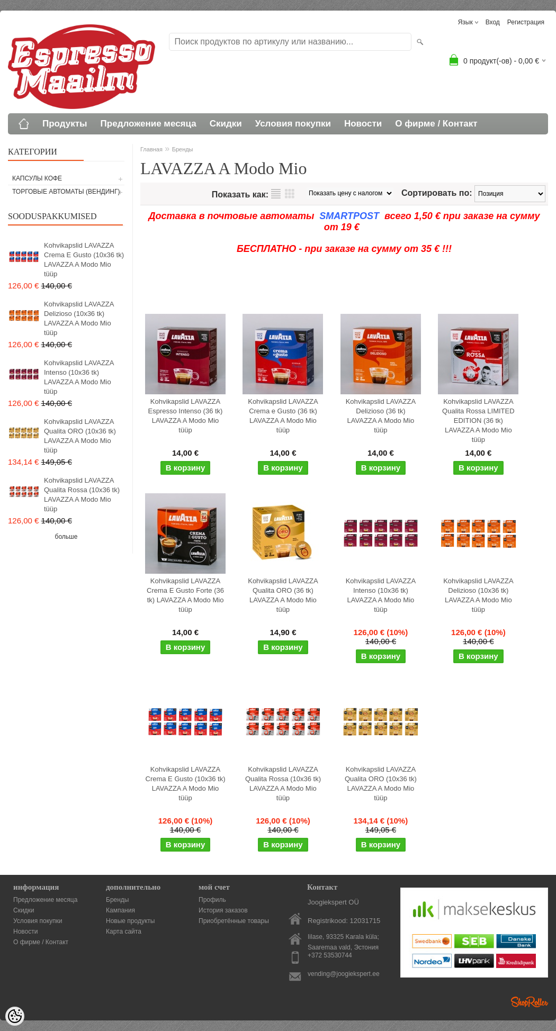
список (276, 193)
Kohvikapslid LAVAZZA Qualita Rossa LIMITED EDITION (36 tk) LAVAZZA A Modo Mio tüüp (478, 420)
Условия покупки (293, 124)
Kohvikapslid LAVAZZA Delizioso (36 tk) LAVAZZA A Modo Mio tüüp (381, 415)
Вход (493, 22)
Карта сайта (123, 931)
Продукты (64, 124)
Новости (363, 124)
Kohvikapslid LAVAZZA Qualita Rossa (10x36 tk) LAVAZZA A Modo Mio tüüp (82, 494)
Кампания (120, 910)
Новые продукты (130, 921)
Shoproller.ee (529, 1002)
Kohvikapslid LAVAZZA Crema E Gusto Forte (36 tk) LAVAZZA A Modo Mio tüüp (185, 595)
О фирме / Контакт (436, 124)
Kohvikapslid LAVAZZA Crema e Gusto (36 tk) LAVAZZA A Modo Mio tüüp (283, 415)
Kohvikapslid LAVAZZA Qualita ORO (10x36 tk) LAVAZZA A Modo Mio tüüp (80, 436)
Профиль (212, 899)
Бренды (182, 149)
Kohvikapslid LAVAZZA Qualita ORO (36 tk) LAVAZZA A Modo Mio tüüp (283, 595)
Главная (151, 149)
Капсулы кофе (37, 178)
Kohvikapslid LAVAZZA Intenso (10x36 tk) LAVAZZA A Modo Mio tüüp (79, 377)
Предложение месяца (148, 124)
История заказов (223, 910)
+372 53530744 (330, 955)
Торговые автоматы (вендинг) (66, 191)
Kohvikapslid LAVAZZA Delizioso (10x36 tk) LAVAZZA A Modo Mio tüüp (79, 318)
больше (66, 536)
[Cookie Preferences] (14, 1016)
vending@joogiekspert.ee (344, 974)
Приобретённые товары (234, 921)
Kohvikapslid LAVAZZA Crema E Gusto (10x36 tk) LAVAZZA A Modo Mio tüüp (84, 259)
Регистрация (525, 22)
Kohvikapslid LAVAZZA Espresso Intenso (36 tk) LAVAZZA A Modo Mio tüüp (185, 415)
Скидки (226, 124)
